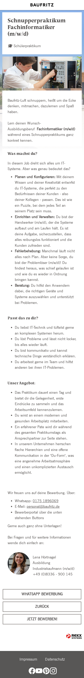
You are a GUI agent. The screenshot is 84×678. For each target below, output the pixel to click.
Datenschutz (55, 659)
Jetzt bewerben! (42, 619)
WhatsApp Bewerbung (42, 594)
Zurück (42, 606)
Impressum (28, 659)
